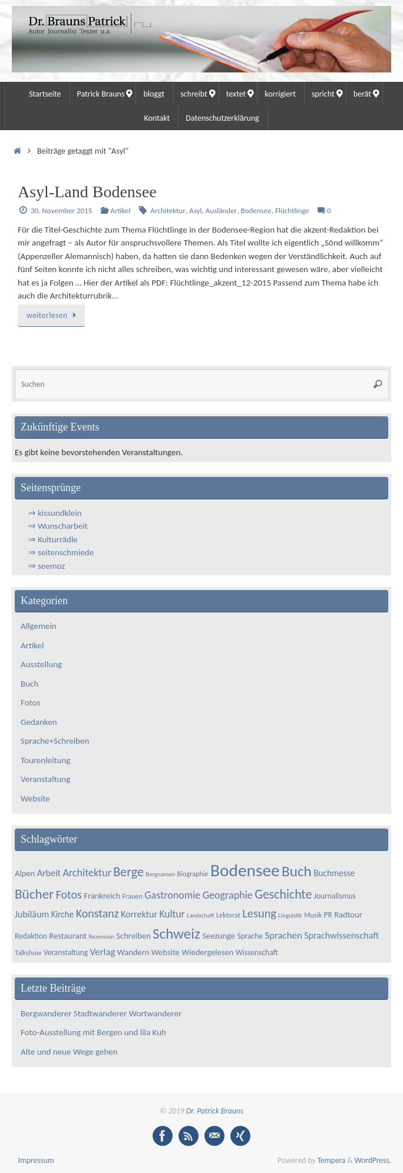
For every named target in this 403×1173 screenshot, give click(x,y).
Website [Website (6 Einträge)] (165, 952)
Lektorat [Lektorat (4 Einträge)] (228, 914)
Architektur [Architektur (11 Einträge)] (86, 872)
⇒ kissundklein (55, 513)
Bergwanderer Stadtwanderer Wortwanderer (105, 1013)
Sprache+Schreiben (55, 740)
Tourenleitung (45, 760)
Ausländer (221, 210)
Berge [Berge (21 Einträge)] (128, 872)
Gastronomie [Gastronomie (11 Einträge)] (172, 895)
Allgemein (39, 626)
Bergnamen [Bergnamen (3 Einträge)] (160, 874)
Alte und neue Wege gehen (69, 1051)
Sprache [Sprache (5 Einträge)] (250, 936)
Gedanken (39, 722)
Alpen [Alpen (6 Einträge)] (25, 873)
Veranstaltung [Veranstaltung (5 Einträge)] (66, 952)
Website (35, 798)
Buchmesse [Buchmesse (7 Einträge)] (334, 873)
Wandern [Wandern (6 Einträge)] (133, 952)
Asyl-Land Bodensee (87, 192)
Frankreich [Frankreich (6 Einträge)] (102, 895)
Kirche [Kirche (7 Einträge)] (62, 914)
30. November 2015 (61, 210)
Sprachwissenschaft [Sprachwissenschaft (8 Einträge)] (341, 935)
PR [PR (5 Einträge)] (328, 915)
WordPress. (373, 1160)
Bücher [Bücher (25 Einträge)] (34, 894)
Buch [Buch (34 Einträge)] (297, 871)
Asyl (195, 210)
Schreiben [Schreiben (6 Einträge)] (133, 935)
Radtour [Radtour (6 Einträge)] (348, 914)
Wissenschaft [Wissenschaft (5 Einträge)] (257, 952)
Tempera (332, 1160)
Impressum (36, 1160)
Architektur (167, 210)
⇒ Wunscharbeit (58, 526)
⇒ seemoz (46, 566)
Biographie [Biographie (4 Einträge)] (193, 873)
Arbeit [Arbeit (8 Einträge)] (49, 873)
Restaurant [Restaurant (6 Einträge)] (68, 935)
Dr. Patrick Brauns (214, 1111)
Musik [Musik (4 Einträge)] (313, 914)
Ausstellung (41, 664)
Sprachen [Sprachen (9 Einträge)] (283, 935)
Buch (29, 683)
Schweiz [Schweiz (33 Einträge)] (176, 934)
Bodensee (256, 210)
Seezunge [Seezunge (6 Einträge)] (218, 935)
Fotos (30, 702)
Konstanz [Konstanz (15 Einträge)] (97, 913)
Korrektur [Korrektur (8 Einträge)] (139, 914)
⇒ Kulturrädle (53, 539)
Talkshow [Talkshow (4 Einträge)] (28, 952)
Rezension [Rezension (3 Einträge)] (101, 936)
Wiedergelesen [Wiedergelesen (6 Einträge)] (207, 952)
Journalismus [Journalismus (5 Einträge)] (335, 896)
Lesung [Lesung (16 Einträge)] (259, 913)
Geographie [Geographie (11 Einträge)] (228, 895)
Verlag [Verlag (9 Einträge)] (102, 952)
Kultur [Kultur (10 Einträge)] (171, 913)
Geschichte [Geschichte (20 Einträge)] (283, 894)
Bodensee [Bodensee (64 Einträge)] (244, 870)
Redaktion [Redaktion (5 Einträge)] (31, 936)
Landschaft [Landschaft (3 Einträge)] (200, 915)
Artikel (120, 210)
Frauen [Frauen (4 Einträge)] (133, 896)
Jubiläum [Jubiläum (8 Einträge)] (32, 914)
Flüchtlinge (292, 210)
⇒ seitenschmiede (61, 552)
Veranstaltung (45, 779)
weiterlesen (53, 315)
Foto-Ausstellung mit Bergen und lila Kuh (93, 1032)
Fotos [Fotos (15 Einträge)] (69, 894)
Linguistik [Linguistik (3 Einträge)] (290, 915)
